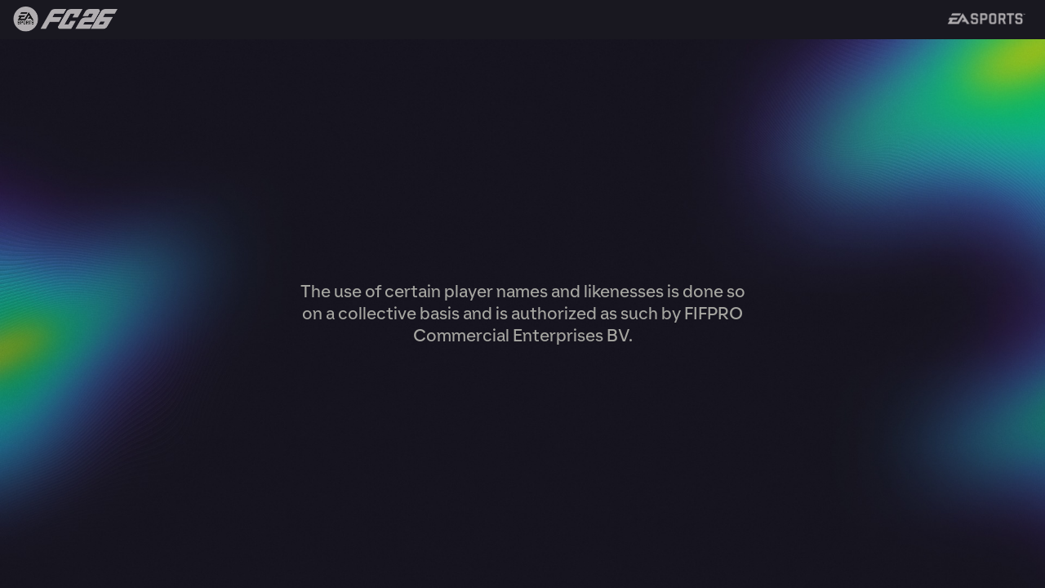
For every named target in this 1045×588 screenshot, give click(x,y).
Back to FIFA (59, 19)
